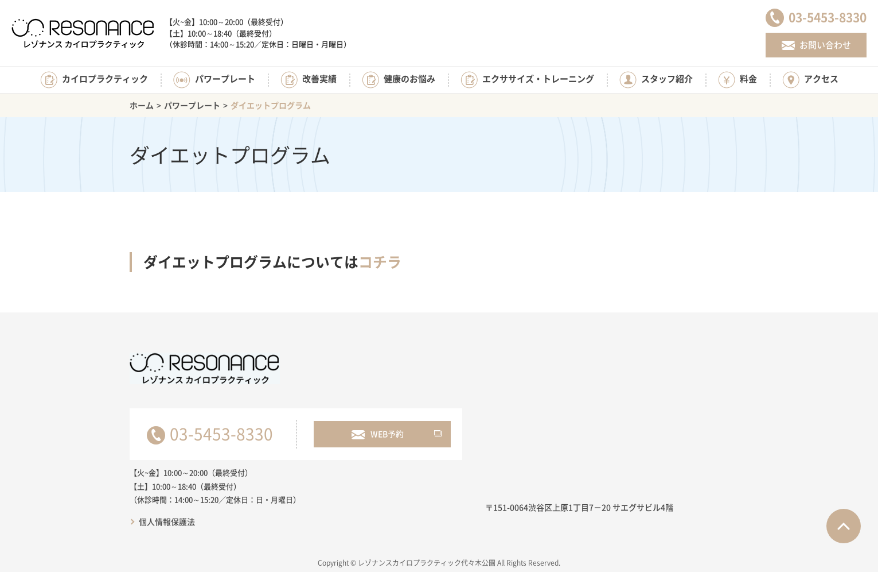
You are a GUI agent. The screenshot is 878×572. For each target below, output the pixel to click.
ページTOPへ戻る (843, 526)
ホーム (142, 105)
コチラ (379, 261)
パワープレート (192, 105)
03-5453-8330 (221, 434)
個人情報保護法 (167, 521)
